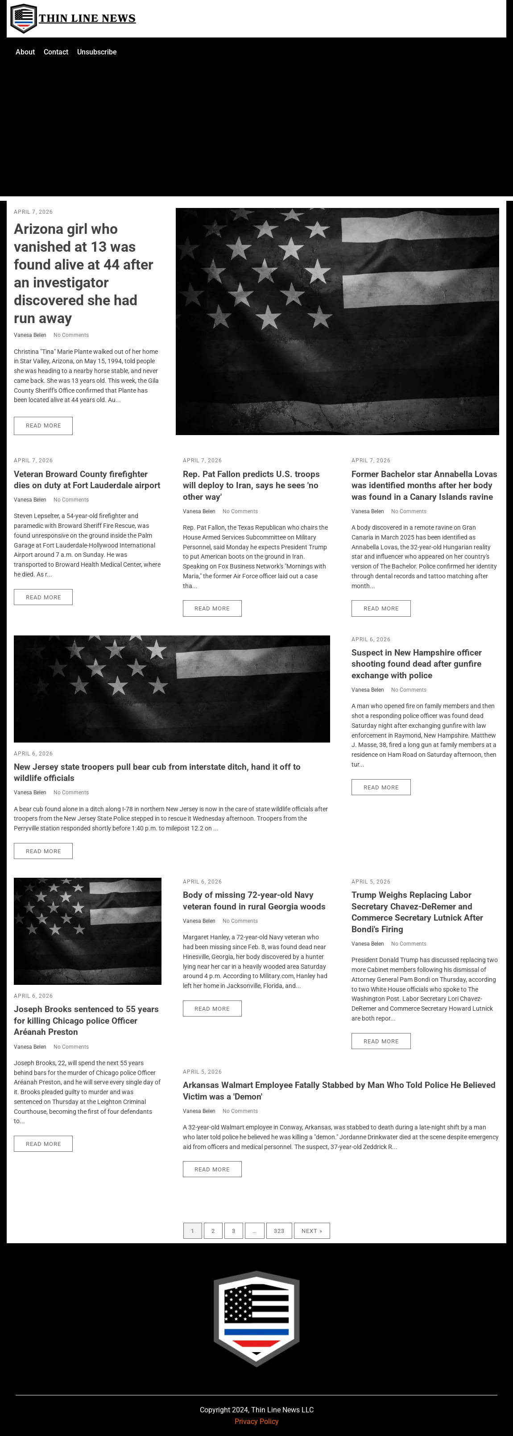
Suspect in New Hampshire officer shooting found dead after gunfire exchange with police (417, 664)
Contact (56, 52)
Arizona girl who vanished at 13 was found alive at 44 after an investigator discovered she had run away (83, 273)
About (25, 52)
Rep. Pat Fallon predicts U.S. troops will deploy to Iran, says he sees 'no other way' (251, 485)
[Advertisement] (256, 133)
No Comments (71, 335)
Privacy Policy (257, 1421)
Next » (312, 1230)
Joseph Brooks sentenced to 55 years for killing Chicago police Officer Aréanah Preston (86, 1020)
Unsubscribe (97, 52)
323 (279, 1230)
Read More (43, 425)
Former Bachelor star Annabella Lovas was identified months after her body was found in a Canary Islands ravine (424, 485)
